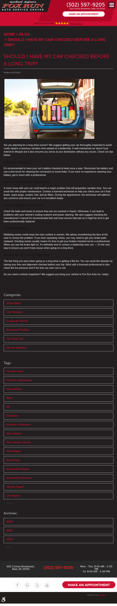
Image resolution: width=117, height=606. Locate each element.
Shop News (13, 310)
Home (9, 41)
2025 (9, 540)
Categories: (13, 302)
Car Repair (13, 505)
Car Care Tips (15, 346)
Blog (24, 41)
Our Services (14, 319)
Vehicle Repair (15, 496)
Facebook (17, 588)
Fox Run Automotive (19, 388)
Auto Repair (13, 460)
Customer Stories (17, 328)
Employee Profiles (17, 337)
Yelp (37, 588)
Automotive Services (19, 487)
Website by (96, 597)
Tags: (8, 371)
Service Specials (16, 355)
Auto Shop (13, 469)
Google (27, 588)
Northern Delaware (18, 433)
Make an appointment (83, 22)
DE (8, 415)
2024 (9, 549)
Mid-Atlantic (14, 442)
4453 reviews (76, 31)
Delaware (12, 424)
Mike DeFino (14, 397)
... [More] (8, 513)
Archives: (11, 523)
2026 (9, 531)
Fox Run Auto (14, 379)
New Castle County (18, 451)
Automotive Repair (18, 478)
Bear (9, 406)
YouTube (47, 588)
